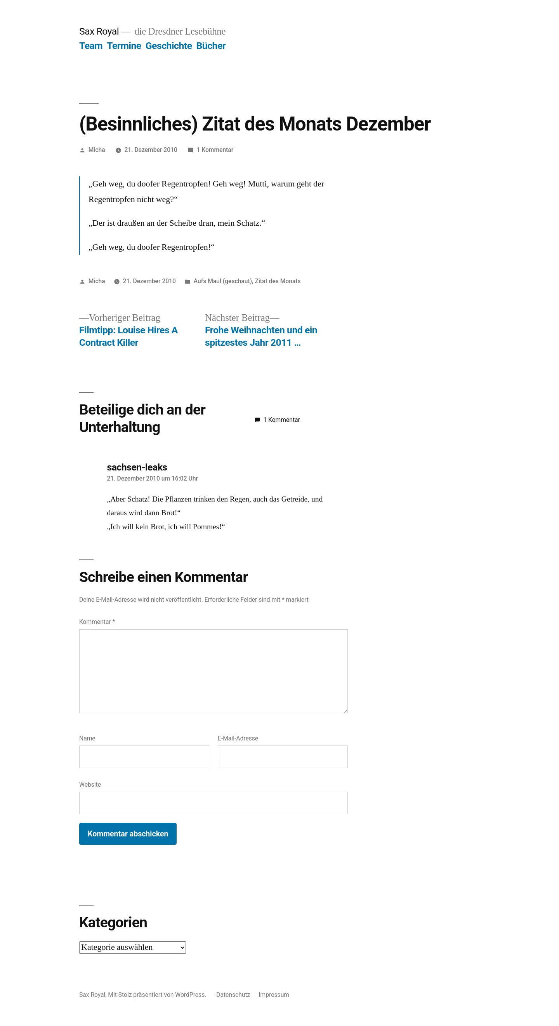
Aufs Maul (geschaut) (223, 281)
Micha (97, 149)
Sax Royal (99, 31)
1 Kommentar (215, 149)
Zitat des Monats (277, 281)
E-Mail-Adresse (238, 738)
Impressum (274, 994)
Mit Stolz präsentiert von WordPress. (158, 994)
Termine (124, 45)
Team (90, 45)
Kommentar (97, 621)
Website (90, 784)
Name (87, 738)
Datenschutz (233, 994)
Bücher (211, 45)
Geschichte (169, 45)
